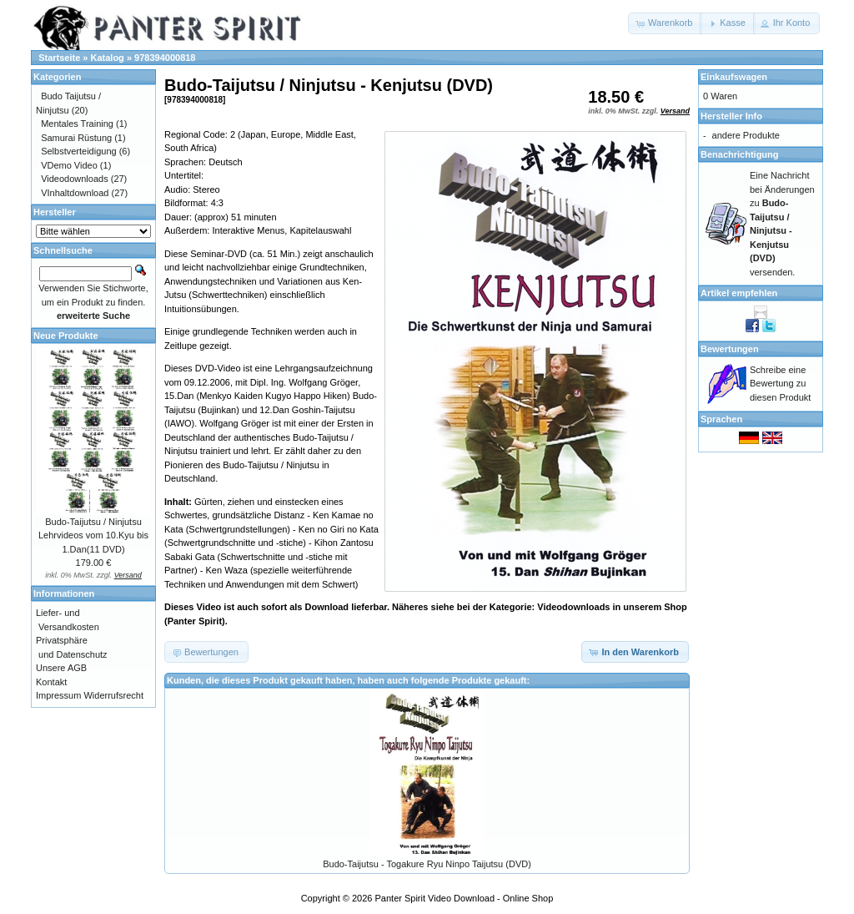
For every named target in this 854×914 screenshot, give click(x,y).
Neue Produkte (65, 336)
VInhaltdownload (74, 193)
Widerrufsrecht (113, 695)
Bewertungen (730, 349)
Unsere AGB (61, 668)
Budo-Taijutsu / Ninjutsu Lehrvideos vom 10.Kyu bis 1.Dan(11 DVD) (93, 535)
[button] (665, 23)
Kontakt (51, 682)
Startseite (59, 58)
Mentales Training (77, 124)
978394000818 (164, 58)
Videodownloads (74, 179)
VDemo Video (69, 165)
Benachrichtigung (740, 154)
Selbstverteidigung (79, 151)
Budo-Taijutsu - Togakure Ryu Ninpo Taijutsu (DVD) (427, 864)
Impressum (58, 695)
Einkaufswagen (734, 77)
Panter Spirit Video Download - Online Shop (464, 898)
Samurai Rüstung (76, 138)
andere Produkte (746, 135)
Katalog (107, 58)
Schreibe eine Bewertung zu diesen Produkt (780, 383)
